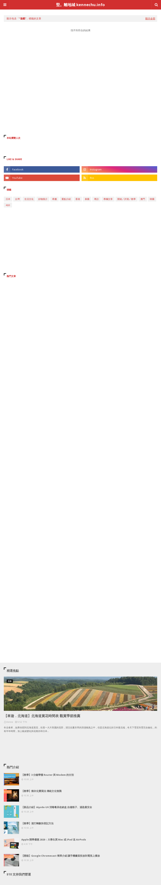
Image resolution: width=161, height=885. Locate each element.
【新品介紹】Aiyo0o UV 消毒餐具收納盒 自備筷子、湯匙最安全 (56, 807)
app (8, 205)
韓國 (152, 199)
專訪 (96, 199)
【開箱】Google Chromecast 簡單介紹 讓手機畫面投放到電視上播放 (60, 855)
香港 (77, 199)
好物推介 (42, 199)
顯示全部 (150, 18)
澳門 (142, 199)
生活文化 (29, 199)
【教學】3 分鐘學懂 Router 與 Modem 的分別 (47, 774)
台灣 (17, 199)
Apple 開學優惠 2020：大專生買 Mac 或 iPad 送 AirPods (53, 839)
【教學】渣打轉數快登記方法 (37, 823)
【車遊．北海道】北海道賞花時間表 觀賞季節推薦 (42, 715)
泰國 (87, 199)
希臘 (54, 199)
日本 (8, 199)
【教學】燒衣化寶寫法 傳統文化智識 (41, 791)
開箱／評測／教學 (126, 199)
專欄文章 (108, 199)
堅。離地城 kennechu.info (80, 4)
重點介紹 (66, 199)
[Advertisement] (80, 71)
